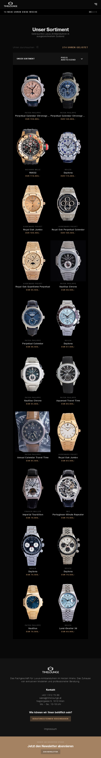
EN (95, 12)
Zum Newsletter (50, 752)
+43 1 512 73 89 (50, 695)
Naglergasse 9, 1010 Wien (50, 701)
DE (91, 12)
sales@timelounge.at (50, 698)
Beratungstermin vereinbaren (50, 719)
